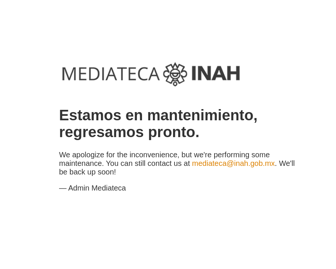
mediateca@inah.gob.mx (233, 163)
